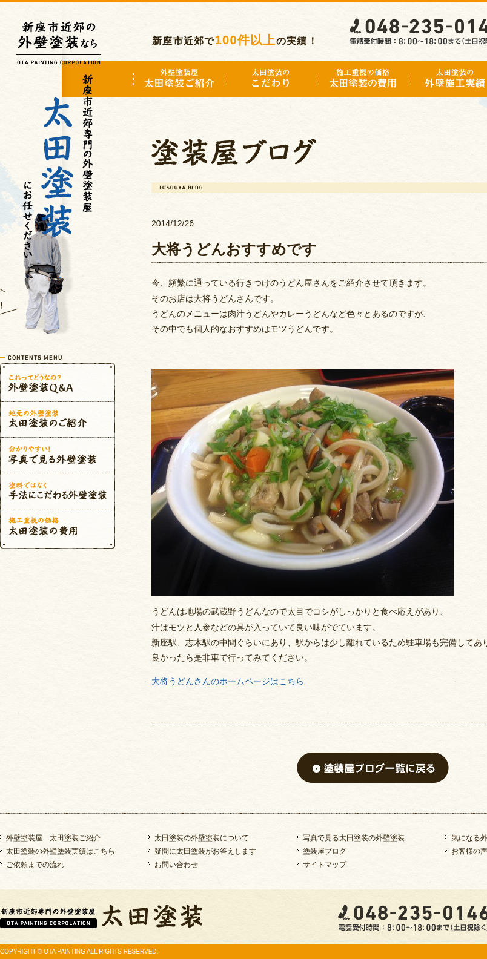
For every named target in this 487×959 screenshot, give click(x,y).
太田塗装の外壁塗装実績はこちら (60, 851)
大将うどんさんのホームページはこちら (227, 681)
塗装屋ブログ (324, 851)
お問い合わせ (176, 864)
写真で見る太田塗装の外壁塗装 (354, 838)
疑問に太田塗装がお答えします (205, 851)
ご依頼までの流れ (35, 864)
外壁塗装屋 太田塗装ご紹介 (53, 838)
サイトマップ (324, 864)
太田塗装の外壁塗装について (201, 838)
